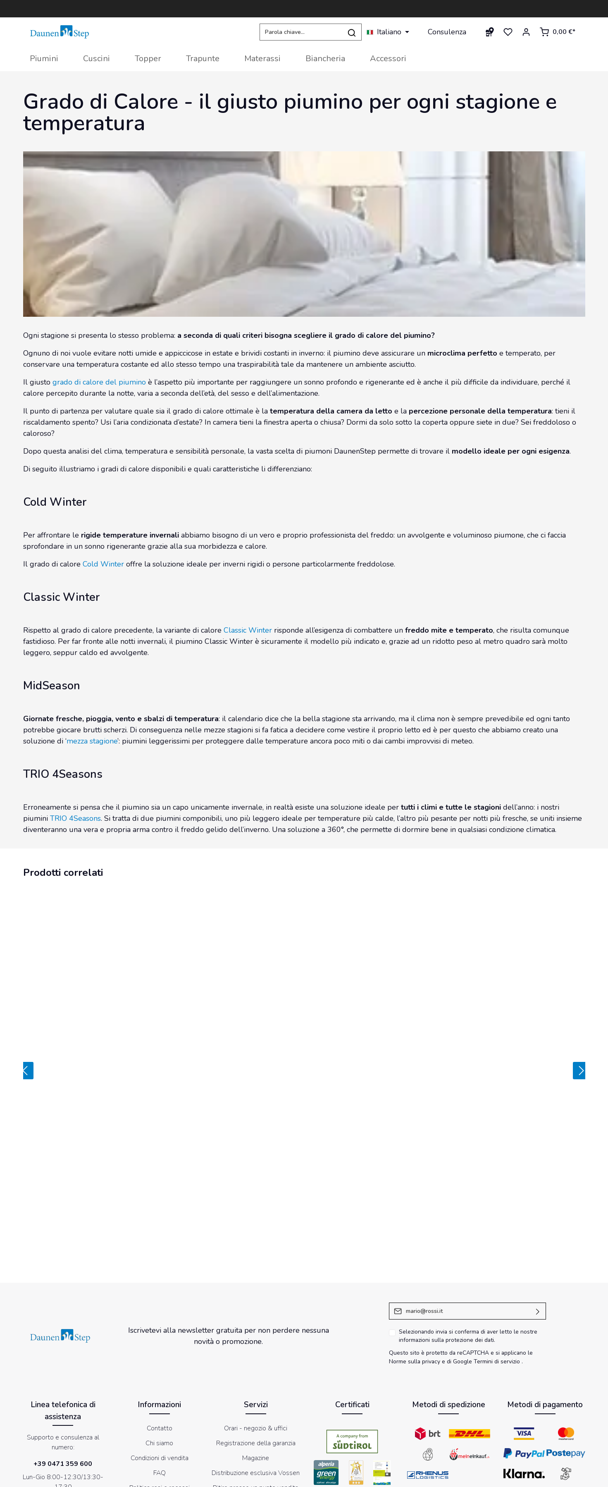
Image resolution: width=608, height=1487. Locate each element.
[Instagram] (315, 1434)
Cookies (350, 1476)
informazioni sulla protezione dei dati (446, 1216)
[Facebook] (272, 1434)
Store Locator (256, 1393)
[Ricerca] (352, 32)
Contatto (159, 1304)
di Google (460, 1237)
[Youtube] (293, 1434)
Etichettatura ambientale (159, 1378)
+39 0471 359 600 (62, 1339)
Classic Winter (248, 630)
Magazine (255, 1334)
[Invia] (538, 1187)
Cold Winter (103, 564)
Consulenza (447, 32)
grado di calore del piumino (99, 382)
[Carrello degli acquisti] (557, 32)
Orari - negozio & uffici (255, 1304)
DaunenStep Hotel (255, 1378)
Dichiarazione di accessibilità (541, 1476)
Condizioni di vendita (159, 1334)
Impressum (319, 1476)
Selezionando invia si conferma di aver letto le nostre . (468, 1212)
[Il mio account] (526, 32)
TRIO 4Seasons (75, 818)
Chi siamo (159, 1319)
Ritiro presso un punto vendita (255, 1363)
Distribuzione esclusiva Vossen (256, 1348)
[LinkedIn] (336, 1434)
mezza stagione (92, 741)
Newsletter (482, 1476)
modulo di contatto (62, 1399)
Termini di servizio (497, 1237)
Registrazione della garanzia (256, 1319)
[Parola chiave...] (301, 32)
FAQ (159, 1348)
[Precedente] (23, 1008)
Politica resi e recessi (159, 1363)
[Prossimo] (582, 1008)
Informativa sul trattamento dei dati (413, 1476)
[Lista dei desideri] (508, 32)
